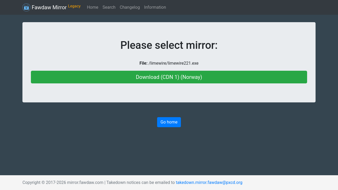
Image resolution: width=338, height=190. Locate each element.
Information (155, 7)
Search (108, 7)
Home (92, 7)
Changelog (130, 7)
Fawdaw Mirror (51, 7)
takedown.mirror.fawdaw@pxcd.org (209, 182)
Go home (169, 122)
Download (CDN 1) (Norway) (169, 77)
